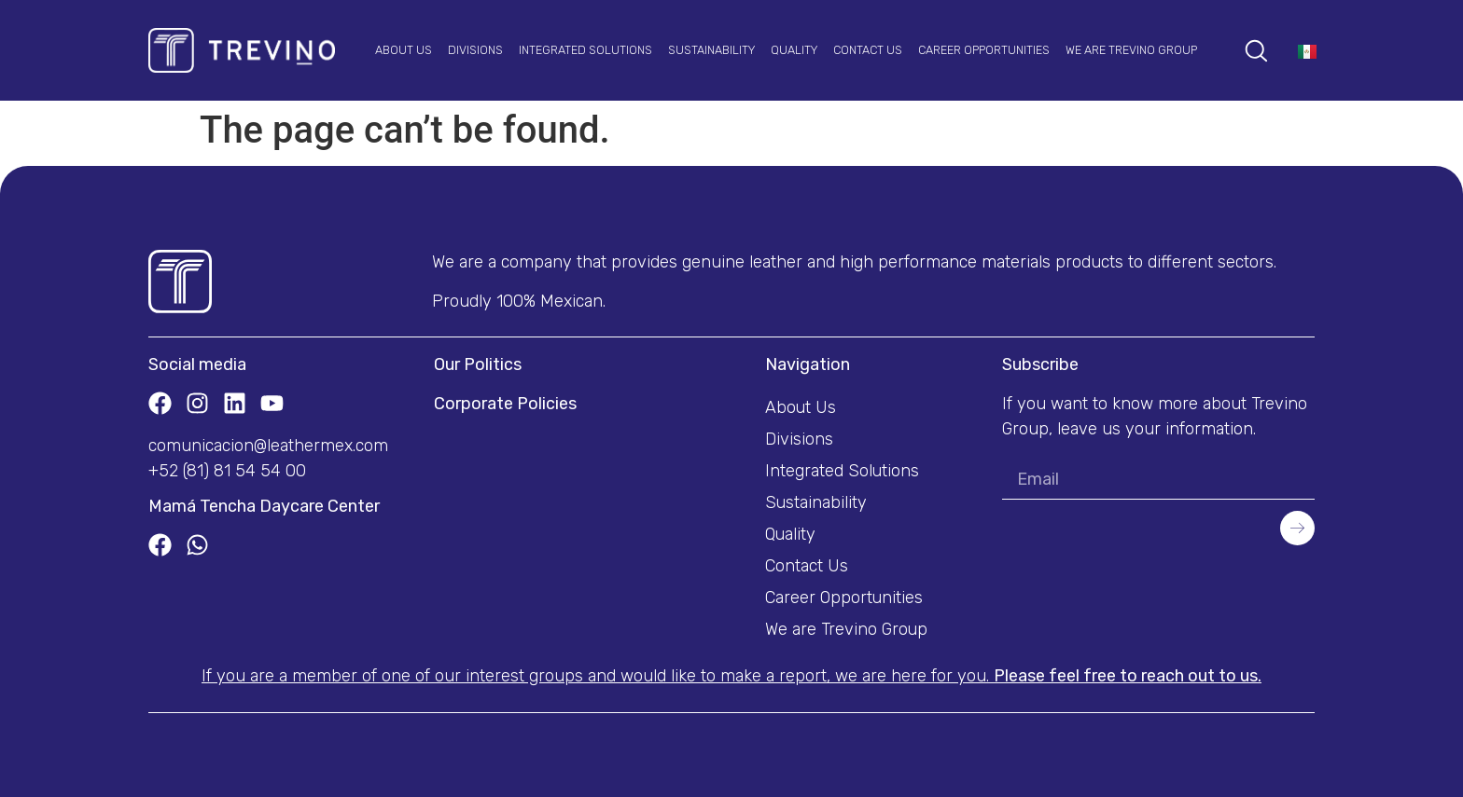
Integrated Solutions (585, 50)
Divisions (475, 50)
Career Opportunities (984, 50)
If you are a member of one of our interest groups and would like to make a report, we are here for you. (731, 676)
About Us (403, 50)
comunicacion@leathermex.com (268, 445)
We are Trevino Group (1131, 50)
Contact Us (867, 50)
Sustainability (711, 50)
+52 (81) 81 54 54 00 (227, 470)
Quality (794, 50)
